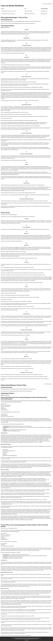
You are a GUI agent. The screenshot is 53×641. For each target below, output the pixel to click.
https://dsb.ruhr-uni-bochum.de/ (6, 416)
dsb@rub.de (5, 415)
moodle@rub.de (44, 465)
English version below (5, 27)
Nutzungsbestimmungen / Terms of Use (21, 638)
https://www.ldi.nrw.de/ (27, 519)
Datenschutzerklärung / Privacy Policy (32, 638)
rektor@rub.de (5, 409)
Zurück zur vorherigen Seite (47, 3)
